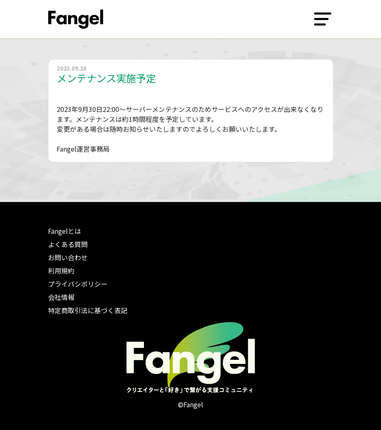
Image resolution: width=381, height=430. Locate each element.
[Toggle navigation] (322, 19)
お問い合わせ (68, 257)
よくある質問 (68, 244)
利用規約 (61, 271)
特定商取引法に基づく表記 (87, 310)
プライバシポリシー (78, 284)
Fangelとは (64, 231)
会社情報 (61, 297)
